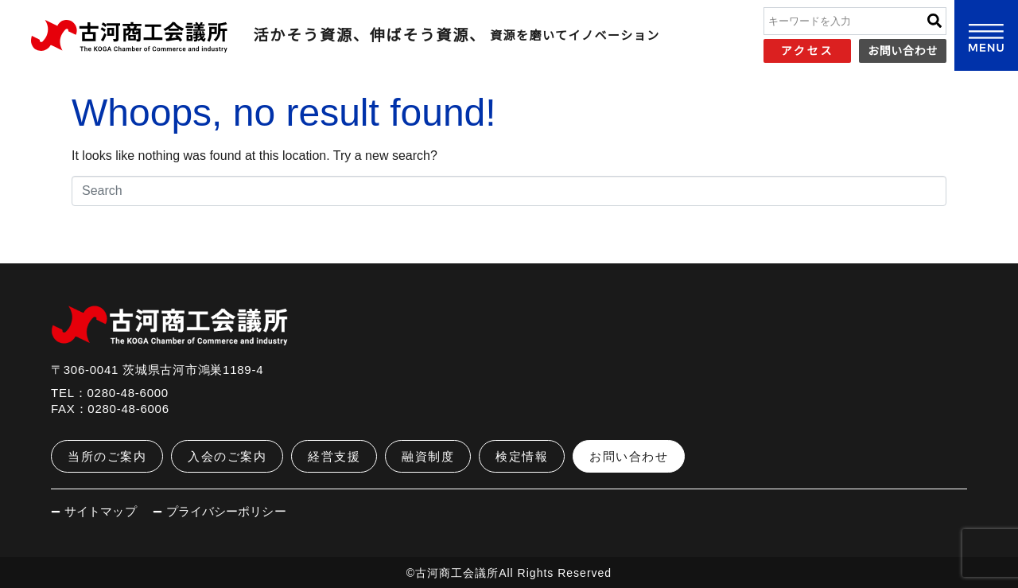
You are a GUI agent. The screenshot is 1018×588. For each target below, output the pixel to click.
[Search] (934, 21)
